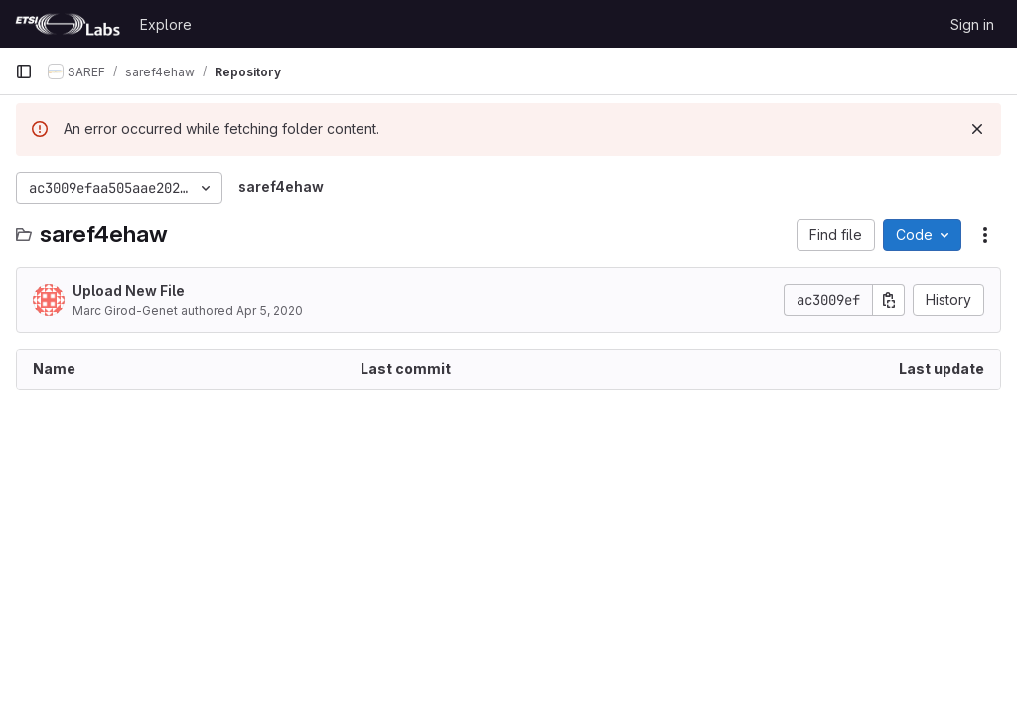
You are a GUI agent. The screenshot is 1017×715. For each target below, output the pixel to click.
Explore (166, 24)
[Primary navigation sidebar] (24, 71)
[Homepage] (67, 24)
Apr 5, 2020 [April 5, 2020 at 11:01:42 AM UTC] (269, 310)
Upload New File (129, 290)
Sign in (972, 24)
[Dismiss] (977, 129)
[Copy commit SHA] (889, 300)
